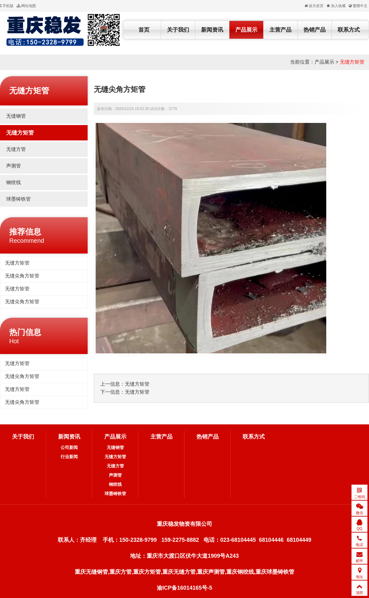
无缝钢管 (16, 116)
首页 (143, 30)
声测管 (13, 165)
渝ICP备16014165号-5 (184, 588)
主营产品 (280, 30)
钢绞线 (13, 182)
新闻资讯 (212, 30)
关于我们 (178, 30)
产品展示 (246, 30)
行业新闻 (69, 456)
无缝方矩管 (352, 62)
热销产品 (315, 30)
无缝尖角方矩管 (22, 275)
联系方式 (349, 30)
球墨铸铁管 (18, 199)
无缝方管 (16, 149)
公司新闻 (69, 447)
